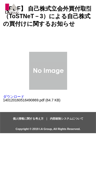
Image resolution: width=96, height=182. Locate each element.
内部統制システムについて (66, 118)
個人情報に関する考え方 (28, 118)
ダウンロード (13, 97)
